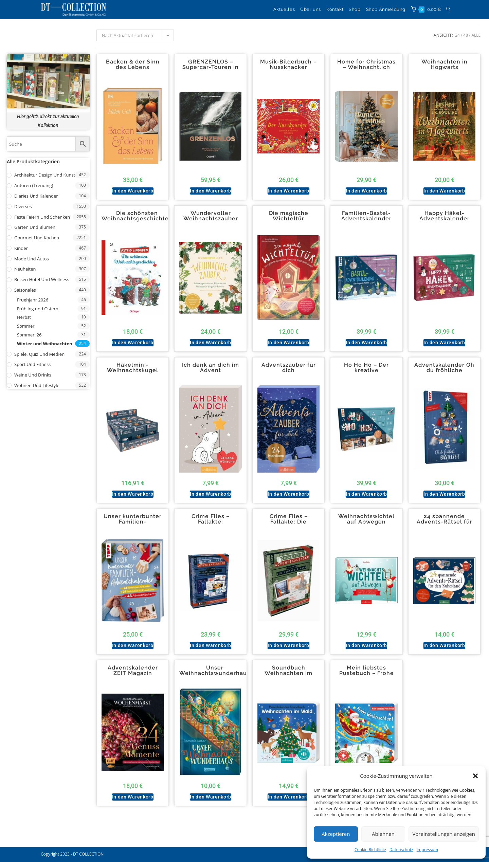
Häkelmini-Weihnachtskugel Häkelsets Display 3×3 (133, 373)
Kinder (21, 248)
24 (457, 35)
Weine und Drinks (32, 375)
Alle (476, 35)
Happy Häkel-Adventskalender (444, 215)
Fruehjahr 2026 (32, 300)
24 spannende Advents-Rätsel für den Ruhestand (444, 522)
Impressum (427, 849)
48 (465, 35)
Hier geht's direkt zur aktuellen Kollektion (48, 121)
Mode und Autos (31, 259)
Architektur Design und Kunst (44, 175)
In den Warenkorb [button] (132, 191)
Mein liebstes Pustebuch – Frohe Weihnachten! (366, 673)
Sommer (26, 326)
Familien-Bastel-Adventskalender (366, 215)
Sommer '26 (29, 335)
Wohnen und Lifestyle (36, 385)
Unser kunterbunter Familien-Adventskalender (133, 522)
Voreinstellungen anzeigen (443, 833)
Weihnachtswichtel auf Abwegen (366, 519)
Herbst (24, 317)
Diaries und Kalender (36, 196)
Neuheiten (25, 269)
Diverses (23, 206)
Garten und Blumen (34, 227)
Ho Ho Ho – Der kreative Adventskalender (366, 370)
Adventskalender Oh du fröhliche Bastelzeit (444, 370)
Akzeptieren (336, 833)
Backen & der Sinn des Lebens (133, 64)
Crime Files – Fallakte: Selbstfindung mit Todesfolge (210, 524)
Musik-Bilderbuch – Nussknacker (288, 64)
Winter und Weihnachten (44, 344)
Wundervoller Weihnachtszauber (210, 215)
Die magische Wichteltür (288, 215)
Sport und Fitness (32, 364)
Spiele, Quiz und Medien (39, 354)
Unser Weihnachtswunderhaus (214, 670)
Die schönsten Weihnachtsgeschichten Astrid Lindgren (137, 218)
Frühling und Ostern (37, 309)
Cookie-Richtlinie (370, 849)
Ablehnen (383, 833)
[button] (475, 775)
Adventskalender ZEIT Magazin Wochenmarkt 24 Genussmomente (133, 676)
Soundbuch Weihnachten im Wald (288, 673)
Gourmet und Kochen (36, 238)
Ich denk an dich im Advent (210, 367)
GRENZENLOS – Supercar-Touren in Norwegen (210, 67)
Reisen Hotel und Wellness (41, 279)
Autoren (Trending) (33, 185)
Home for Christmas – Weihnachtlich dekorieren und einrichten (366, 70)
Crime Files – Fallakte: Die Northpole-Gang (288, 522)
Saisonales (25, 290)
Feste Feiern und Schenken (42, 217)
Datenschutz (401, 849)
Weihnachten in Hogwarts (444, 64)
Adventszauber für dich (288, 367)
